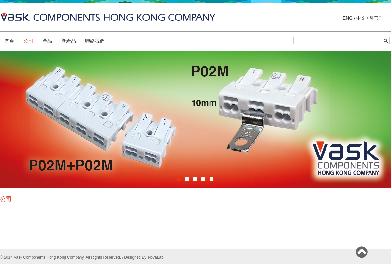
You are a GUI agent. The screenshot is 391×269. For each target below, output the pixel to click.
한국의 (375, 17)
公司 (28, 41)
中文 (361, 17)
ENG (348, 17)
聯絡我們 (95, 41)
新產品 (68, 41)
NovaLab (156, 257)
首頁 (9, 41)
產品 (47, 41)
